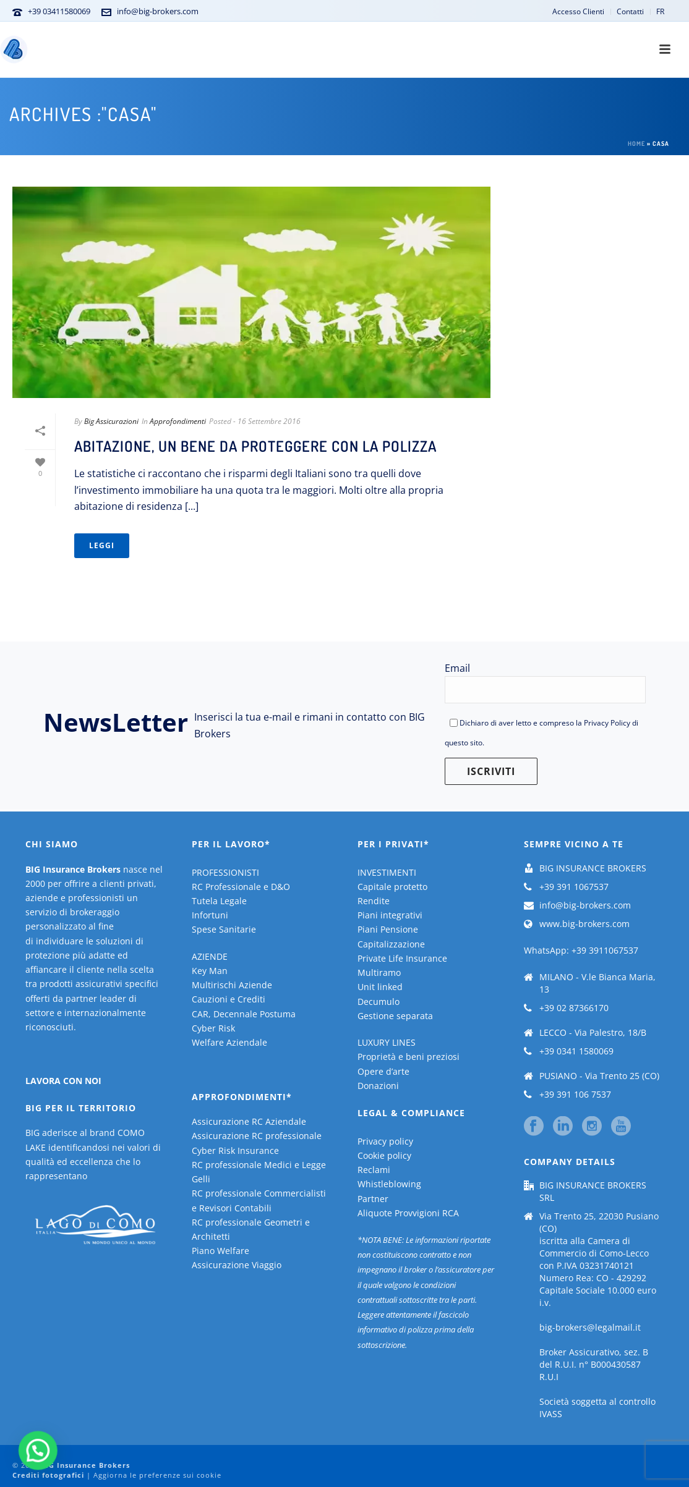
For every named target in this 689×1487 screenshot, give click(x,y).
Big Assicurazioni (111, 421)
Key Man (210, 971)
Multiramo (379, 972)
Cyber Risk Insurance (235, 1150)
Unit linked (380, 987)
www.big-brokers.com (584, 924)
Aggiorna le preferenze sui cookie (157, 1475)
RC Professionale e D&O (241, 886)
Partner (372, 1199)
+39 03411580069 (59, 11)
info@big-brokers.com (158, 11)
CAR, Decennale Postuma (244, 1014)
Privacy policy (385, 1141)
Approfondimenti (178, 421)
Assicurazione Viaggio (236, 1265)
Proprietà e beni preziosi (408, 1056)
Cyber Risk (213, 1028)
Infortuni (210, 915)
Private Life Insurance (402, 958)
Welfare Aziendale (229, 1042)
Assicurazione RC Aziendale (249, 1121)
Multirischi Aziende (232, 985)
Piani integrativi (389, 915)
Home (636, 143)
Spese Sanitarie (224, 929)
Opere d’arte (383, 1071)
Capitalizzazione (391, 944)
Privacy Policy (607, 723)
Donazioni (378, 1085)
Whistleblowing (389, 1184)
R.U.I (548, 1377)
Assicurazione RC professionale (257, 1136)
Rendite (373, 901)
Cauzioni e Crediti (228, 999)
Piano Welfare (220, 1250)
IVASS (550, 1414)
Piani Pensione (387, 929)
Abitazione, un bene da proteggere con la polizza (255, 445)
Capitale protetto (392, 886)
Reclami (373, 1170)
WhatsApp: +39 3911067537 (581, 950)
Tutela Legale (219, 901)
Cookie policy (384, 1155)
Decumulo (378, 1001)
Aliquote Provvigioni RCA (408, 1213)
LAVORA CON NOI (63, 1081)
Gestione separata (395, 1016)
